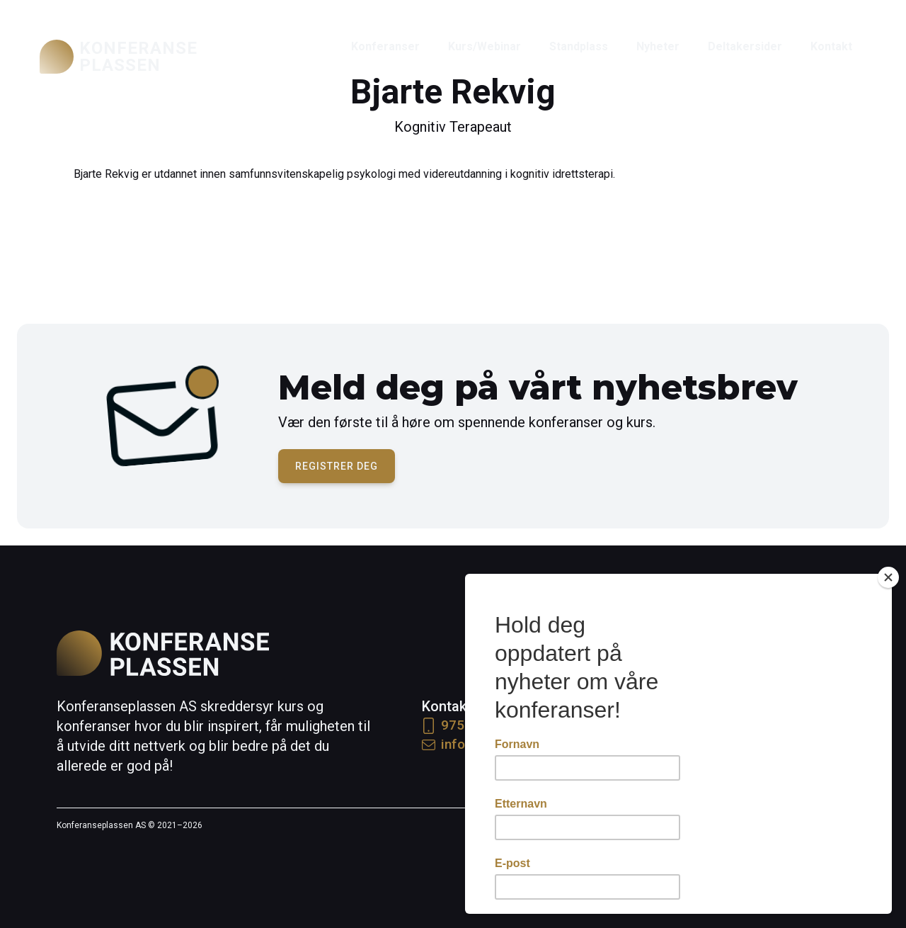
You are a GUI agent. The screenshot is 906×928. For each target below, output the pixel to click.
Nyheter (658, 46)
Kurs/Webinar (484, 46)
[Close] (888, 577)
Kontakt (831, 46)
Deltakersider (745, 46)
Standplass (578, 46)
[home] (118, 57)
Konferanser (385, 46)
